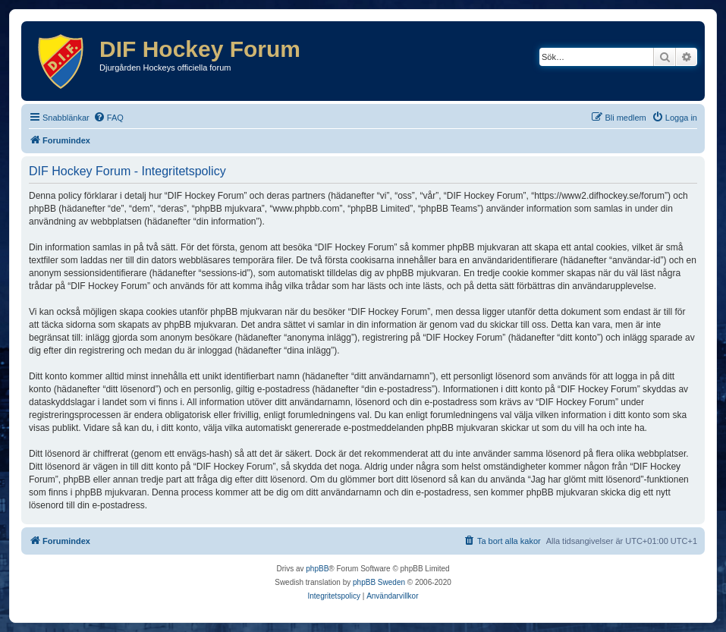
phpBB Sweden (379, 582)
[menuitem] (108, 117)
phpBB (317, 568)
